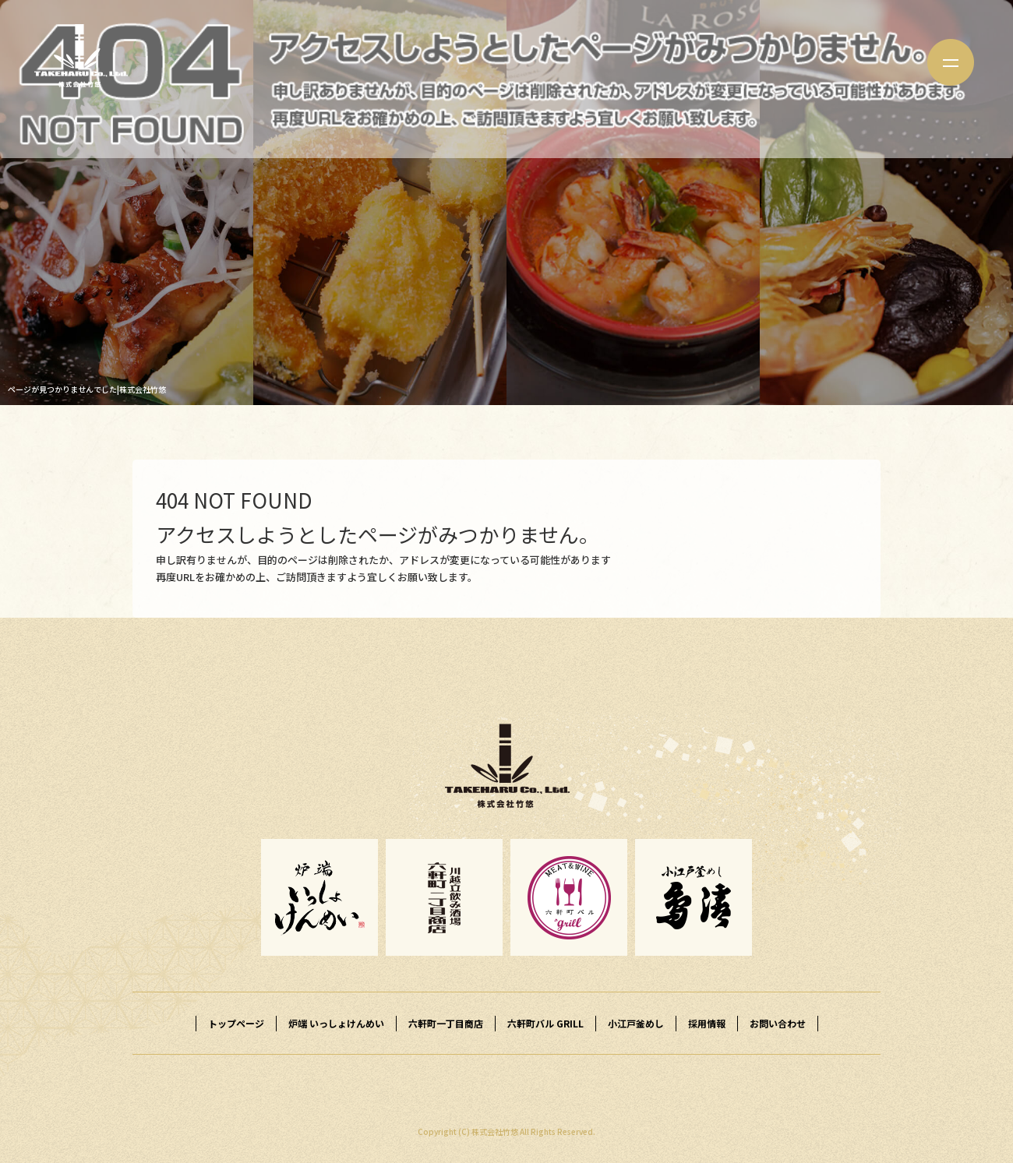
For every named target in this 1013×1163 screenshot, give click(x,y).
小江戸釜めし (636, 1023)
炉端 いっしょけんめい (336, 1023)
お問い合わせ (778, 1023)
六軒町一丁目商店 (445, 1023)
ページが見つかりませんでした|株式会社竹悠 (87, 389)
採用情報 (706, 1023)
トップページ (236, 1023)
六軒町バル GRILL (545, 1023)
